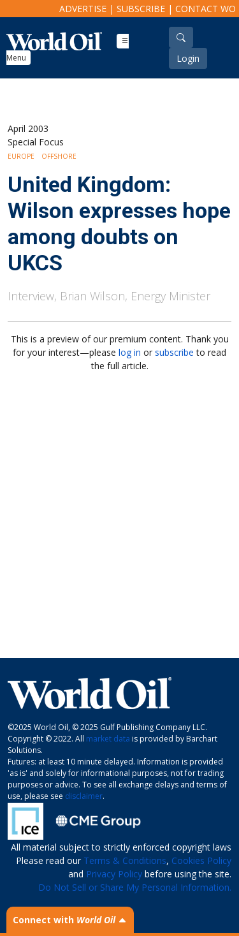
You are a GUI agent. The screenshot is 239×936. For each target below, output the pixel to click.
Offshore (58, 156)
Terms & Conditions (124, 860)
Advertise (82, 9)
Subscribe (141, 9)
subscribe (174, 352)
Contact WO (205, 9)
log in (130, 352)
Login (188, 58)
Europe (21, 156)
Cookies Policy (201, 860)
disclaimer (84, 796)
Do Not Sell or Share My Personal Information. (134, 887)
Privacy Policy (114, 874)
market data (108, 738)
